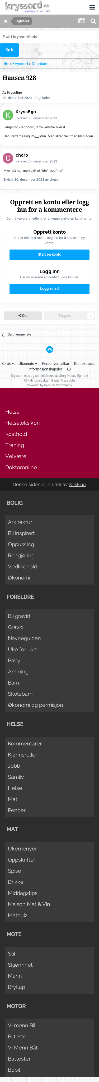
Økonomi (19, 577)
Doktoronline (21, 467)
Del (22, 316)
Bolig (14, 503)
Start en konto (49, 254)
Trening (14, 445)
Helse (12, 412)
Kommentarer (25, 743)
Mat (12, 799)
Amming (18, 671)
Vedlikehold (22, 566)
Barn (13, 683)
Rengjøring (21, 555)
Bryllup (16, 987)
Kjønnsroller (22, 754)
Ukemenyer (22, 848)
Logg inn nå (49, 289)
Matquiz (17, 915)
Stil (11, 953)
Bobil (14, 1070)
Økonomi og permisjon (35, 705)
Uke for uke (22, 649)
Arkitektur (20, 522)
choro (22, 155)
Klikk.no (77, 484)
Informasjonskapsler (45, 369)
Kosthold (16, 434)
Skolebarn (20, 694)
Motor (16, 1006)
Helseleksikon (22, 423)
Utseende (27, 363)
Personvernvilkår (55, 363)
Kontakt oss (84, 363)
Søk (9, 49)
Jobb (14, 766)
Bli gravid (19, 616)
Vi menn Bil (21, 1025)
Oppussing (21, 544)
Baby (14, 660)
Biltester (18, 1036)
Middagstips (22, 893)
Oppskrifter (21, 860)
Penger (17, 810)
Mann (15, 976)
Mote (14, 934)
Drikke (15, 882)
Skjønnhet (20, 965)
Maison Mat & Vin (29, 904)
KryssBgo (14, 92)
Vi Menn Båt (23, 1047)
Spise (14, 871)
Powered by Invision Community (49, 385)
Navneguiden (24, 638)
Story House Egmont (73, 376)
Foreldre (20, 597)
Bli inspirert (21, 533)
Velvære (15, 456)
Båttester (19, 1059)
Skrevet (36, 118)
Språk (7, 363)
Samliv (16, 777)
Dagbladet (42, 98)
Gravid (15, 627)
